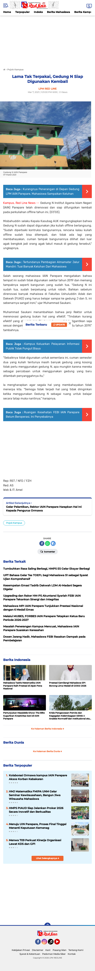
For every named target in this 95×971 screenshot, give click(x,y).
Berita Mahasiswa (58, 12)
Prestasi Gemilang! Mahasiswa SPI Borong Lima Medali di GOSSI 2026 (67, 684)
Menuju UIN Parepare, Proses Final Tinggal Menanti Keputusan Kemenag (37, 825)
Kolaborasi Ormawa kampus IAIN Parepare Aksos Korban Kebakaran (38, 777)
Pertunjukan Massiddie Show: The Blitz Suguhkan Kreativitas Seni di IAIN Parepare (24, 715)
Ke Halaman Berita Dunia (47, 751)
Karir (48, 950)
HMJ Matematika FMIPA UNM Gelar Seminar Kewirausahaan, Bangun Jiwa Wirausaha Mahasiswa (34, 795)
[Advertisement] (47, 40)
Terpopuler (22, 12)
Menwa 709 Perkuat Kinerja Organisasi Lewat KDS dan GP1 (35, 842)
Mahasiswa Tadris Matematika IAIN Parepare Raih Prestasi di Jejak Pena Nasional (22, 685)
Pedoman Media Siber (54, 954)
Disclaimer (37, 950)
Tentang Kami (75, 950)
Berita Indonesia (16, 660)
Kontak (72, 954)
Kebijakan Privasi (21, 950)
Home (7, 12)
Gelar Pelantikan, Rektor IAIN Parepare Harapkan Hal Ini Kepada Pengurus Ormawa (44, 508)
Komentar (47, 551)
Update (59, 324)
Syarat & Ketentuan (29, 954)
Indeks (38, 12)
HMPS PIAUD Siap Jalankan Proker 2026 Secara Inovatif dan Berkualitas (36, 809)
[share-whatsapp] (47, 543)
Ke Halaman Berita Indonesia (47, 728)
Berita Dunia (13, 743)
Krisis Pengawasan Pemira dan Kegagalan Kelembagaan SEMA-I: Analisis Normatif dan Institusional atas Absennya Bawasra (70, 715)
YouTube (59, 943)
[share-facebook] (41, 543)
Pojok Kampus (14, 523)
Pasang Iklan (59, 950)
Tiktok (51, 943)
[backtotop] (47, 926)
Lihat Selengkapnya (47, 858)
